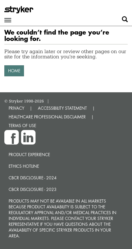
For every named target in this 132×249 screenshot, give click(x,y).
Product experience (29, 154)
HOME (14, 70)
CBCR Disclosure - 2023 (33, 189)
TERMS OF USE (22, 125)
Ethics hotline (24, 166)
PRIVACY (16, 108)
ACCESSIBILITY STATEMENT (62, 108)
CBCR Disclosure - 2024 (33, 178)
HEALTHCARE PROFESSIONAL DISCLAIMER (47, 117)
